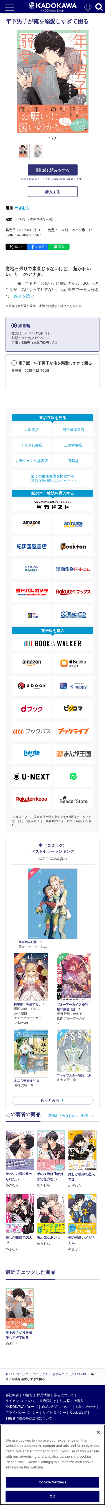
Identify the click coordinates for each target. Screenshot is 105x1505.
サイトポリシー (54, 1412)
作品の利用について (57, 1407)
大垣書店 (31, 430)
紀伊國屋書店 (73, 430)
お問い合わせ (86, 1407)
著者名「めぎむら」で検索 (68, 1116)
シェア (39, 246)
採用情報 (43, 1395)
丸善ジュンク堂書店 (32, 461)
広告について (64, 1395)
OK (52, 1496)
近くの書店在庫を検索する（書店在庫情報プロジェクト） (52, 478)
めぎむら (22, 208)
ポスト (18, 246)
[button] (92, 154)
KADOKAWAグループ (22, 1407)
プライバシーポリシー (22, 1412)
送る (61, 246)
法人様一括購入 (71, 1401)
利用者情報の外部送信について (29, 1418)
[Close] (98, 1432)
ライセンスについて (20, 1401)
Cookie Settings (52, 1482)
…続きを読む (22, 296)
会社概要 (12, 1395)
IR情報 (28, 1395)
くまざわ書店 (31, 445)
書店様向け (47, 1401)
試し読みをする (53, 170)
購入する (52, 192)
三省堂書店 (73, 445)
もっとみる (50, 1100)
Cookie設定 (78, 1412)
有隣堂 (73, 461)
